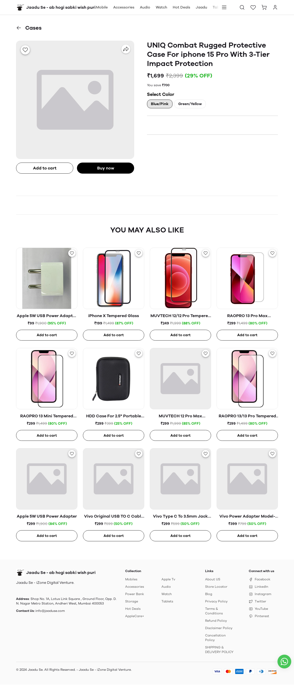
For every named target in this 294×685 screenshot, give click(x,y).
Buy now (105, 168)
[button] (242, 7)
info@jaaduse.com (50, 611)
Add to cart (45, 168)
